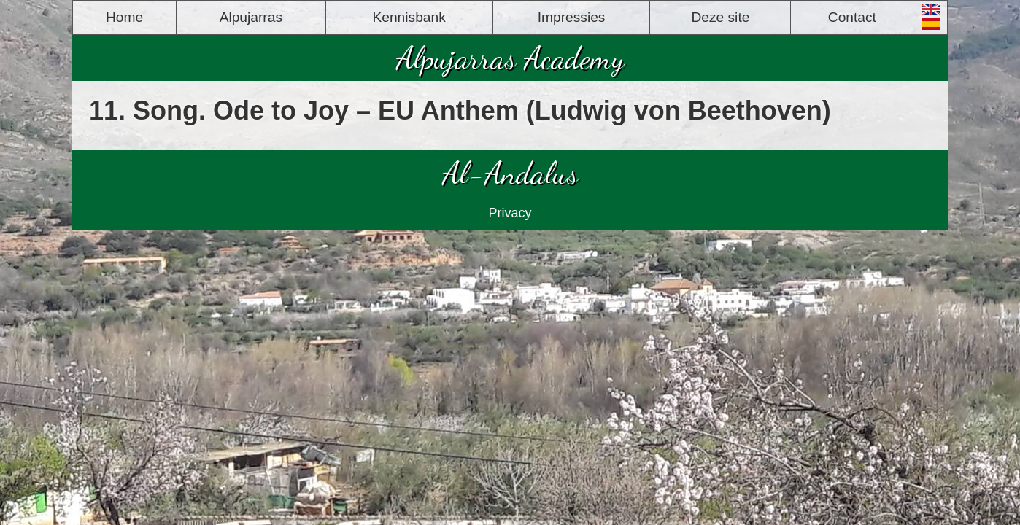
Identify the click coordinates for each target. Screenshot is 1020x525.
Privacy (509, 213)
